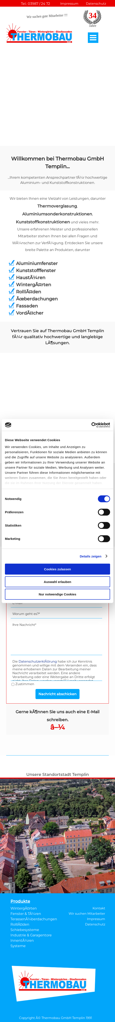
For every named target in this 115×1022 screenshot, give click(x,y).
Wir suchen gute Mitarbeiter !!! (47, 16)
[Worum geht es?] (56, 614)
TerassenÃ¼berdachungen (33, 919)
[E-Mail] (56, 603)
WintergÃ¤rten (23, 908)
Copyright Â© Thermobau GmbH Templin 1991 (55, 1018)
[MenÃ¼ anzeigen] (93, 37)
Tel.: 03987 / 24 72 (35, 4)
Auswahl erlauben (57, 581)
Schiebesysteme (24, 930)
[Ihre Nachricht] (56, 638)
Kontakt (99, 908)
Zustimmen (24, 684)
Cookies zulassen (57, 569)
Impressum (69, 4)
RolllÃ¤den (19, 924)
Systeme (18, 946)
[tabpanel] (57, 170)
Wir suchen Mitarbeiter (87, 914)
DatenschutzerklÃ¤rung (38, 661)
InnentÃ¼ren (22, 941)
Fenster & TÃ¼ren (25, 914)
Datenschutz (96, 4)
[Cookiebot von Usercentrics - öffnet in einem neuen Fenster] (91, 425)
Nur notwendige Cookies (57, 594)
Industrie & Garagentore (31, 935)
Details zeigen (90, 556)
